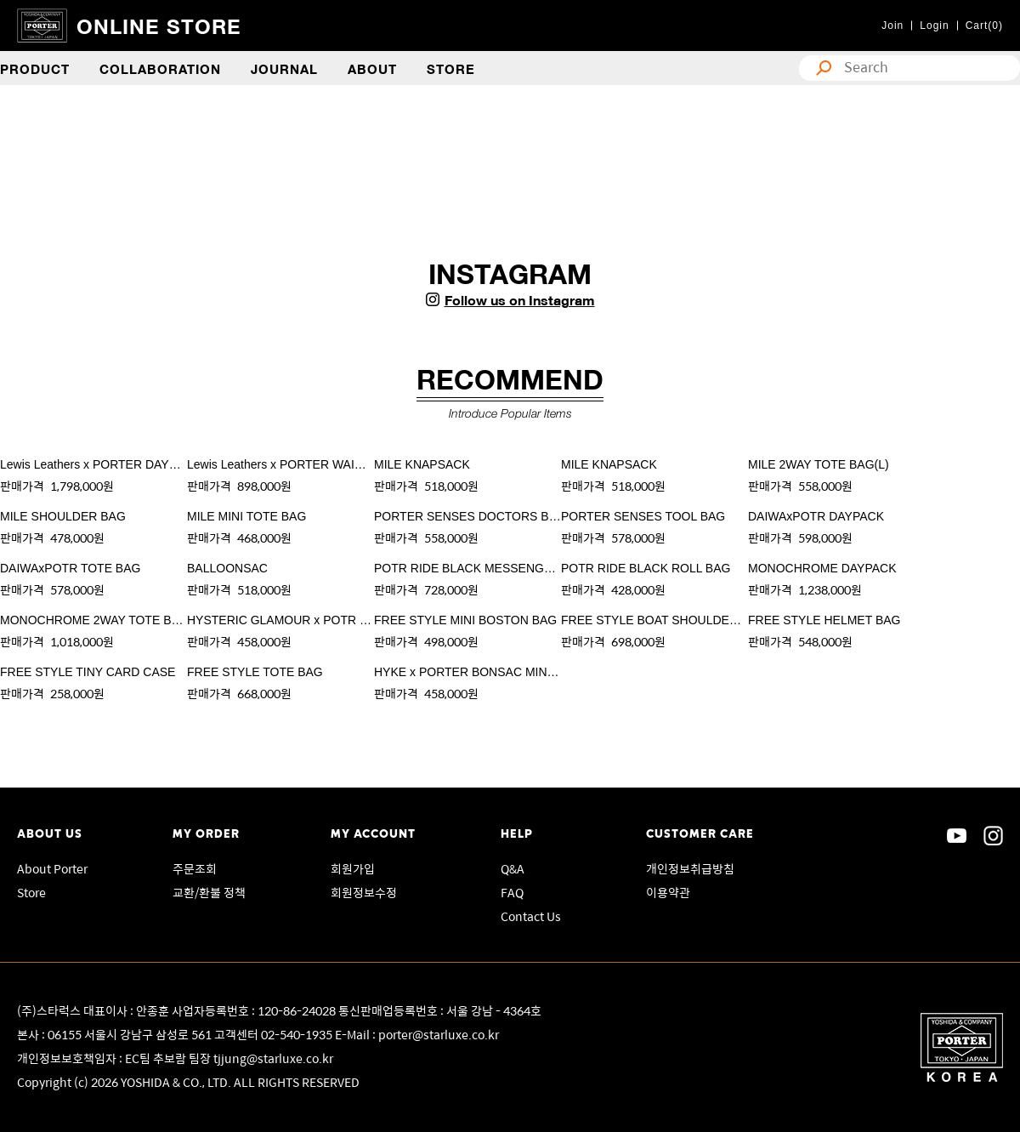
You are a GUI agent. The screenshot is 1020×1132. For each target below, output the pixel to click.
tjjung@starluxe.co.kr (273, 1058)
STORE (451, 68)
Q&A (512, 868)
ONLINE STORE (158, 25)
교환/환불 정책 (209, 892)
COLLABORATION (160, 68)
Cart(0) (984, 25)
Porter (962, 1047)
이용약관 (668, 892)
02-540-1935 (298, 1034)
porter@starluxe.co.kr (438, 1034)
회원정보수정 (364, 892)
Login (934, 25)
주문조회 (195, 868)
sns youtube (956, 835)
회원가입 (353, 868)
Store (31, 892)
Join (892, 25)
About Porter (52, 868)
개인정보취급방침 (690, 868)
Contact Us (531, 916)
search (819, 68)
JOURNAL (284, 68)
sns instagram (993, 835)
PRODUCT (35, 68)
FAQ (512, 892)
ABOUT (372, 68)
